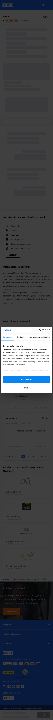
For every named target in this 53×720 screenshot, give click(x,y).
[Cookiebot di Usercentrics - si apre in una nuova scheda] (39, 330)
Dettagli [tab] (20, 337)
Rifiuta (26, 388)
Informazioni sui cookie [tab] (39, 337)
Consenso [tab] (7, 337)
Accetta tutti (26, 380)
